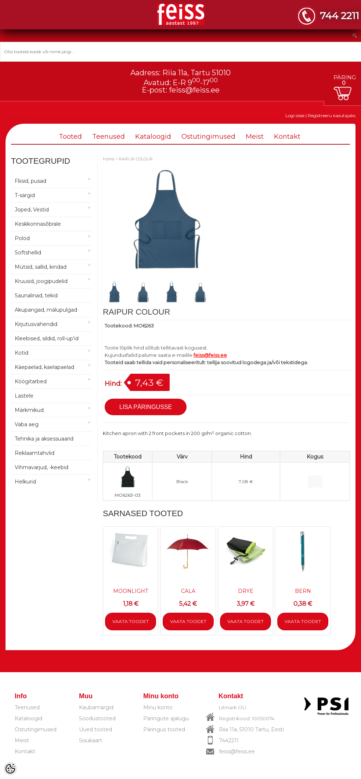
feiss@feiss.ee (194, 90)
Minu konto (158, 707)
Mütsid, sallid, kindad (40, 267)
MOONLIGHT (130, 591)
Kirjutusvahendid (36, 324)
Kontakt (287, 137)
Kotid (21, 352)
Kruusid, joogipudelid (41, 281)
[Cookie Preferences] (10, 768)
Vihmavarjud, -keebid (41, 467)
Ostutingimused (208, 137)
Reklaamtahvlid (34, 453)
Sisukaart (90, 740)
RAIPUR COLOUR (136, 159)
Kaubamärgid (96, 707)
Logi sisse (294, 115)
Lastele (24, 395)
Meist (255, 137)
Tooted (70, 137)
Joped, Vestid (32, 209)
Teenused (108, 137)
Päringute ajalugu (166, 718)
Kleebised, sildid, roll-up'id (47, 338)
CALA (188, 591)
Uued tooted (95, 729)
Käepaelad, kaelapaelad (44, 367)
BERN (303, 591)
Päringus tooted (164, 729)
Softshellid (28, 252)
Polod (22, 238)
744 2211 (339, 16)
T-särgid (25, 195)
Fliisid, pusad (30, 181)
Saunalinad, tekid (36, 295)
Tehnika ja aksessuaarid (44, 438)
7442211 (229, 740)
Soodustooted (97, 718)
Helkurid (25, 481)
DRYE (245, 591)
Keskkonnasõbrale (38, 224)
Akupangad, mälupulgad (46, 310)
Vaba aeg (27, 424)
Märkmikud (29, 410)
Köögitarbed (31, 381)
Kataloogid (153, 137)
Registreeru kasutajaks (331, 115)
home (108, 159)
